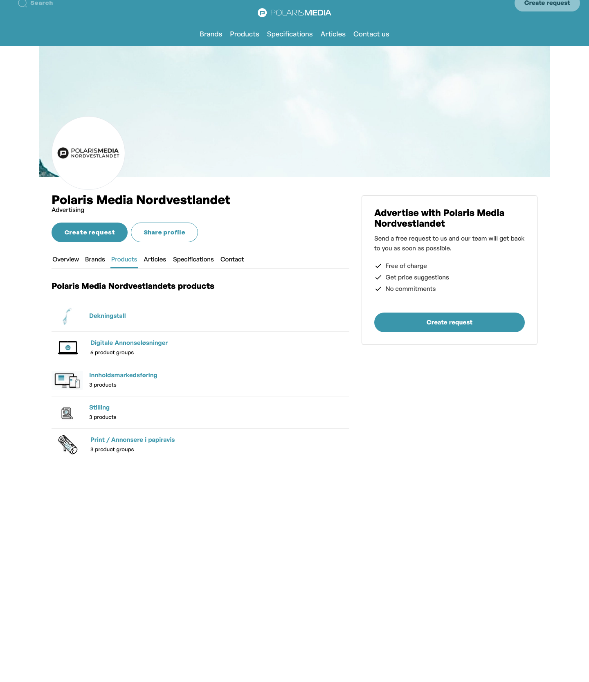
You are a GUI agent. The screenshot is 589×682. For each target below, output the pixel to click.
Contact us (371, 34)
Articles (333, 34)
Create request (547, 12)
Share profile (164, 232)
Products (244, 34)
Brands (211, 34)
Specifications (290, 34)
